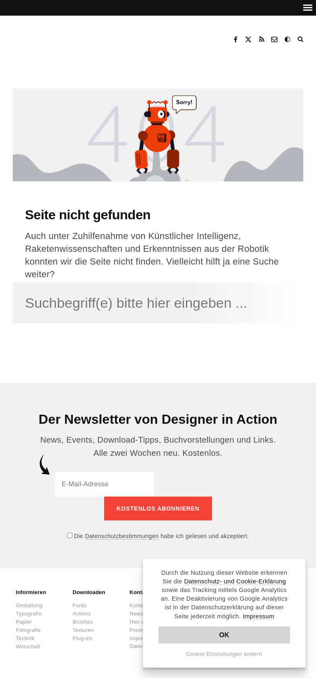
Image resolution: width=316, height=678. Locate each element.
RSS (262, 39)
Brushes (83, 622)
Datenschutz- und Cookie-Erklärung (235, 581)
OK (224, 635)
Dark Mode (288, 39)
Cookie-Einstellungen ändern (224, 654)
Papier (24, 622)
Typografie (29, 614)
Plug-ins (83, 638)
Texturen (83, 630)
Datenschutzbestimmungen (122, 536)
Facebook (235, 39)
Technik (25, 638)
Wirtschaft (28, 646)
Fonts (80, 605)
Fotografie (28, 630)
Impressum (258, 616)
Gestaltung (29, 605)
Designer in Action (55, 36)
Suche (301, 39)
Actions (82, 614)
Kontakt (275, 39)
